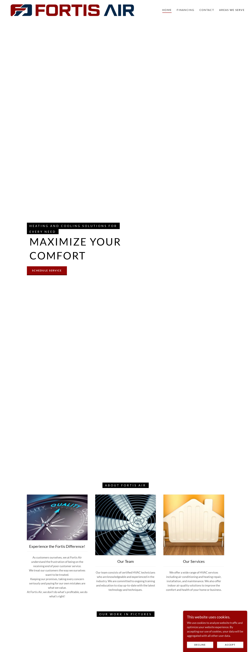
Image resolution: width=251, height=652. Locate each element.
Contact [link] (206, 9)
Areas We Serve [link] (232, 9)
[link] (72, 9)
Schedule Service (47, 270)
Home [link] (167, 9)
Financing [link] (185, 9)
